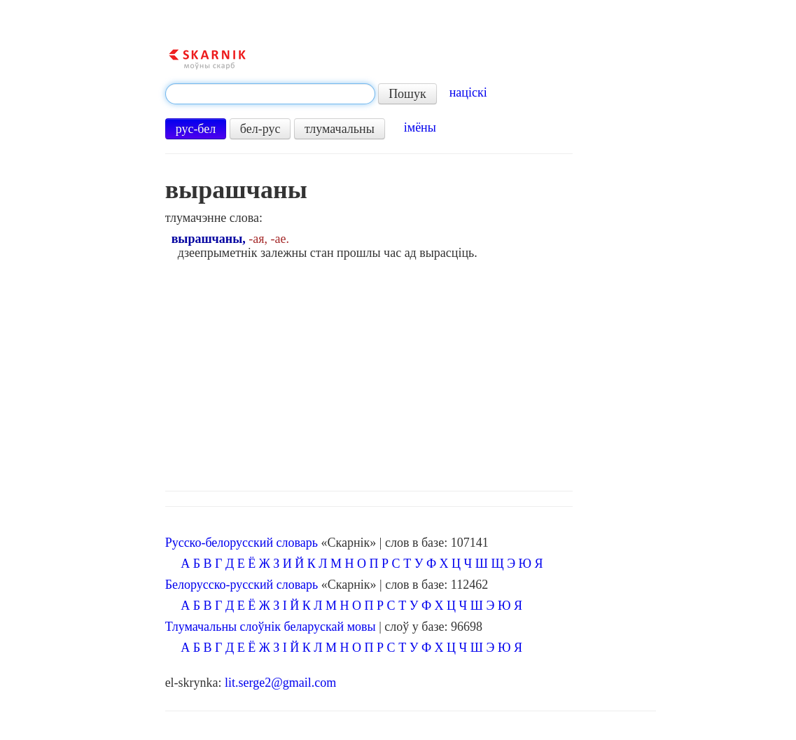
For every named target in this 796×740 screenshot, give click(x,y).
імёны (420, 127)
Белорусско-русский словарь (242, 585)
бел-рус (260, 129)
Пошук (407, 94)
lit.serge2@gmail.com (280, 683)
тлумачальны (340, 129)
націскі (468, 92)
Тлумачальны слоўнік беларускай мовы (270, 627)
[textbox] (270, 93)
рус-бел (196, 129)
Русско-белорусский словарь (241, 543)
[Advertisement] (411, 372)
